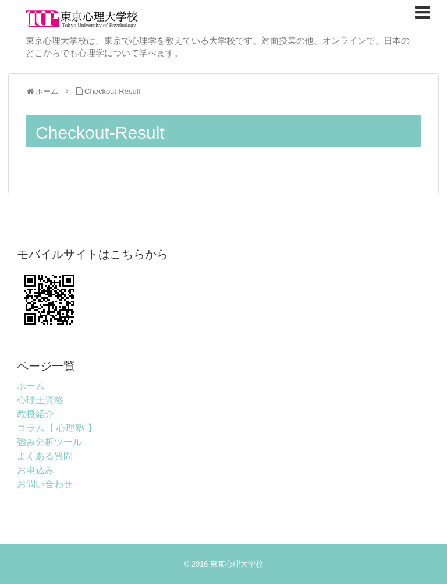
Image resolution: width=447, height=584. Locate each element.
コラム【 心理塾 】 (57, 428)
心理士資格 (40, 400)
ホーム (31, 386)
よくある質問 (45, 456)
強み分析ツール (49, 442)
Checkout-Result (112, 91)
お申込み (35, 470)
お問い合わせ (45, 484)
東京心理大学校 (236, 564)
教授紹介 (35, 414)
